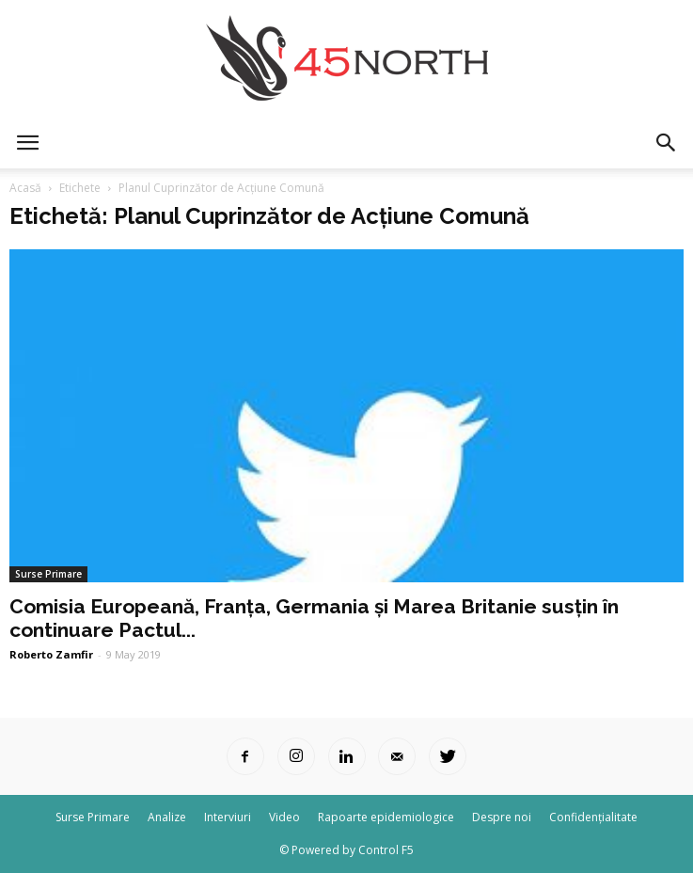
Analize (167, 817)
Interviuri (227, 817)
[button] (666, 143)
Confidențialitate (593, 817)
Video (284, 817)
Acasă (25, 188)
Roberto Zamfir (51, 654)
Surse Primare (48, 573)
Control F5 (386, 850)
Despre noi (501, 817)
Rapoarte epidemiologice (386, 817)
